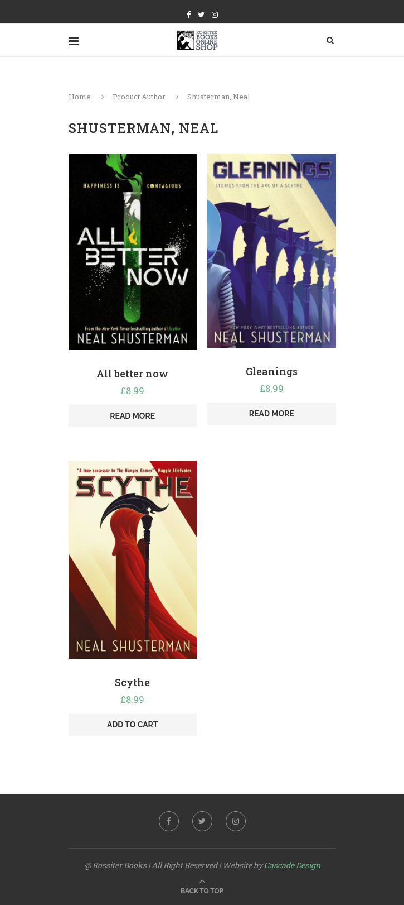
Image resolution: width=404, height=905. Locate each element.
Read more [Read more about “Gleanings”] (271, 413)
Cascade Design (292, 865)
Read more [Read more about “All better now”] (132, 415)
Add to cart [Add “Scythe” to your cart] (132, 724)
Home (80, 97)
